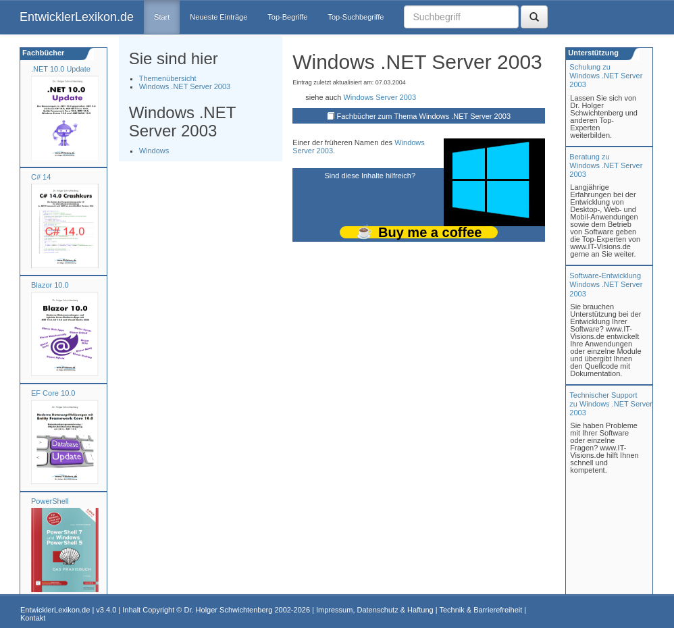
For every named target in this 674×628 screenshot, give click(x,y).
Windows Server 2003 (379, 97)
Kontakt (32, 618)
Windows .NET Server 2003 (185, 86)
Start (162, 17)
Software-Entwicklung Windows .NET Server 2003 (605, 284)
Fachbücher (42, 53)
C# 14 (41, 177)
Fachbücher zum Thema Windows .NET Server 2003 (423, 116)
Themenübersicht (168, 78)
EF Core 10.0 (53, 393)
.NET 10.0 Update (60, 69)
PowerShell (50, 501)
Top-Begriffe (287, 17)
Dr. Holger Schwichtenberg (228, 610)
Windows (154, 151)
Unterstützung (592, 53)
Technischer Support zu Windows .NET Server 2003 (610, 404)
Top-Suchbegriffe (356, 17)
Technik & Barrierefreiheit (480, 610)
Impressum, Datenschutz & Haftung (375, 610)
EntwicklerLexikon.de (77, 17)
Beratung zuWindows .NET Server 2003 (605, 165)
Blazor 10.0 (50, 285)
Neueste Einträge (218, 17)
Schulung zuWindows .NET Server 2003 (605, 75)
